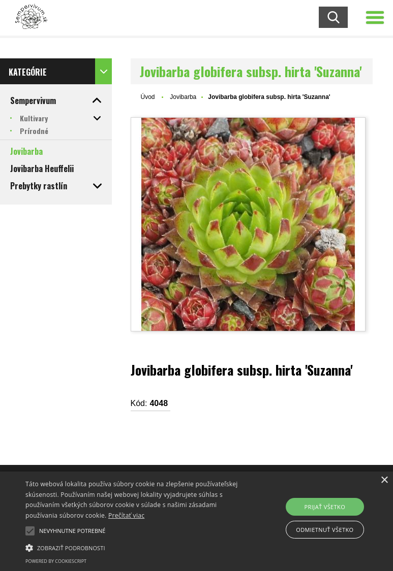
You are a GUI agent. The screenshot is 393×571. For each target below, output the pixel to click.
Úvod (148, 96)
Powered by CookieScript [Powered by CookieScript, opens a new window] (55, 561)
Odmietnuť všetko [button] (324, 529)
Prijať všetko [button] (325, 507)
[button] (30, 531)
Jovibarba (183, 96)
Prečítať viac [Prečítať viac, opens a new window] (126, 515)
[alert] (196, 521)
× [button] (384, 480)
